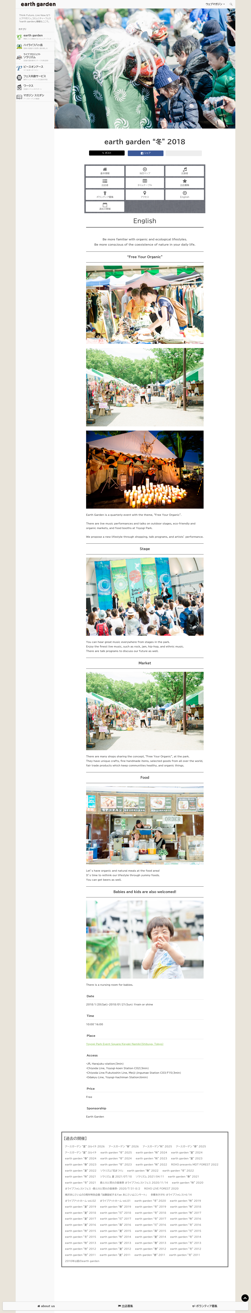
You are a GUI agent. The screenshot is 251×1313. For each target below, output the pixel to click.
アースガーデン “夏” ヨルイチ (81, 1152)
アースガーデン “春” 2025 (191, 1146)
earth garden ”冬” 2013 (185, 1243)
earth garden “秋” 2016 (185, 1219)
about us (46, 1306)
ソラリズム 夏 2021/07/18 (116, 1176)
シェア (146, 153)
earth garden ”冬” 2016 (185, 1225)
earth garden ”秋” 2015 (80, 1231)
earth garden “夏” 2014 (150, 1237)
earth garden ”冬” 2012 (185, 1249)
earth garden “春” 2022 (142, 1170)
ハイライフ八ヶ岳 (39, 46)
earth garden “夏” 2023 (187, 1158)
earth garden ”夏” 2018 (80, 1213)
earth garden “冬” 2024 (116, 1158)
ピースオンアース (39, 68)
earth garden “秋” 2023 (151, 1158)
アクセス (145, 194)
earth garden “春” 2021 (183, 1176)
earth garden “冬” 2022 (178, 1170)
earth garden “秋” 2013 (80, 1243)
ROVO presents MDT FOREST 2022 (195, 1164)
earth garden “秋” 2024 (151, 1152)
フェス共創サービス (39, 78)
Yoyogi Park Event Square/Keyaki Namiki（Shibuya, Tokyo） (124, 1044)
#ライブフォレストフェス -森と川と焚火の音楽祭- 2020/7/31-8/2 (102, 1188)
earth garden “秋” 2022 (151, 1164)
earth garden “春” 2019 (115, 1207)
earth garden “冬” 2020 (150, 1201)
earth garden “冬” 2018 (150, 1213)
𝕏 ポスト (106, 153)
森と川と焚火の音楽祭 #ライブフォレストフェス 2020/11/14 (134, 1182)
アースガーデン (38, 4)
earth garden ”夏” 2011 (115, 1255)
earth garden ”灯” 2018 (115, 1213)
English (184, 194)
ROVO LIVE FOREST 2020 (161, 1188)
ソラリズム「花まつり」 (111, 1170)
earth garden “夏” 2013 (115, 1243)
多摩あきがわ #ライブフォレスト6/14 (171, 1195)
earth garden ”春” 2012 (150, 1249)
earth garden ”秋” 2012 (80, 1249)
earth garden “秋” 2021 (80, 1176)
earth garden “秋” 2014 (115, 1237)
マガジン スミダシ (39, 97)
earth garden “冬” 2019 (150, 1207)
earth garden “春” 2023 (80, 1164)
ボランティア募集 (105, 194)
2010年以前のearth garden (82, 1261)
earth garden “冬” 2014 (185, 1237)
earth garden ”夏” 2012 (115, 1249)
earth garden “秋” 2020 (187, 1182)
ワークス (39, 87)
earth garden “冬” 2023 (116, 1164)
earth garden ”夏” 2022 (80, 1170)
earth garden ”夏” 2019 (80, 1207)
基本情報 (104, 171)
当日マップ (144, 171)
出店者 (105, 183)
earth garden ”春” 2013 (150, 1243)
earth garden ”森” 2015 (150, 1231)
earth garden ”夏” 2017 (80, 1219)
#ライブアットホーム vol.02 (80, 1201)
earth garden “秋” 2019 (185, 1201)
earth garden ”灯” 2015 (185, 1231)
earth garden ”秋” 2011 (80, 1255)
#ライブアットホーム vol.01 (115, 1201)
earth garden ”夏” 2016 (80, 1225)
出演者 (184, 171)
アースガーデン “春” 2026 (124, 1146)
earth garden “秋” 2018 (185, 1207)
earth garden (39, 37)
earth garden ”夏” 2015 (115, 1231)
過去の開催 (105, 206)
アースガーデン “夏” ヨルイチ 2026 (85, 1146)
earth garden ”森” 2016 (115, 1225)
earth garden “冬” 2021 (80, 1182)
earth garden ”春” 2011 (149, 1255)
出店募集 (184, 183)
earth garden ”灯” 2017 (115, 1219)
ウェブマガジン (214, 4)
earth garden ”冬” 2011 (184, 1255)
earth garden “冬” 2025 (116, 1152)
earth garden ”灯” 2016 (150, 1225)
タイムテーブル (145, 183)
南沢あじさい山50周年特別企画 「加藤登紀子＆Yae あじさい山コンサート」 (106, 1195)
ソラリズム (39, 57)
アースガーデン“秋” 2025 (157, 1146)
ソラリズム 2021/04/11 (150, 1176)
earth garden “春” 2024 (80, 1158)
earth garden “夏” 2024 (187, 1152)
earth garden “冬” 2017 (150, 1219)
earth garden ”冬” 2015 (80, 1237)
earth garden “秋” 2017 (185, 1213)
